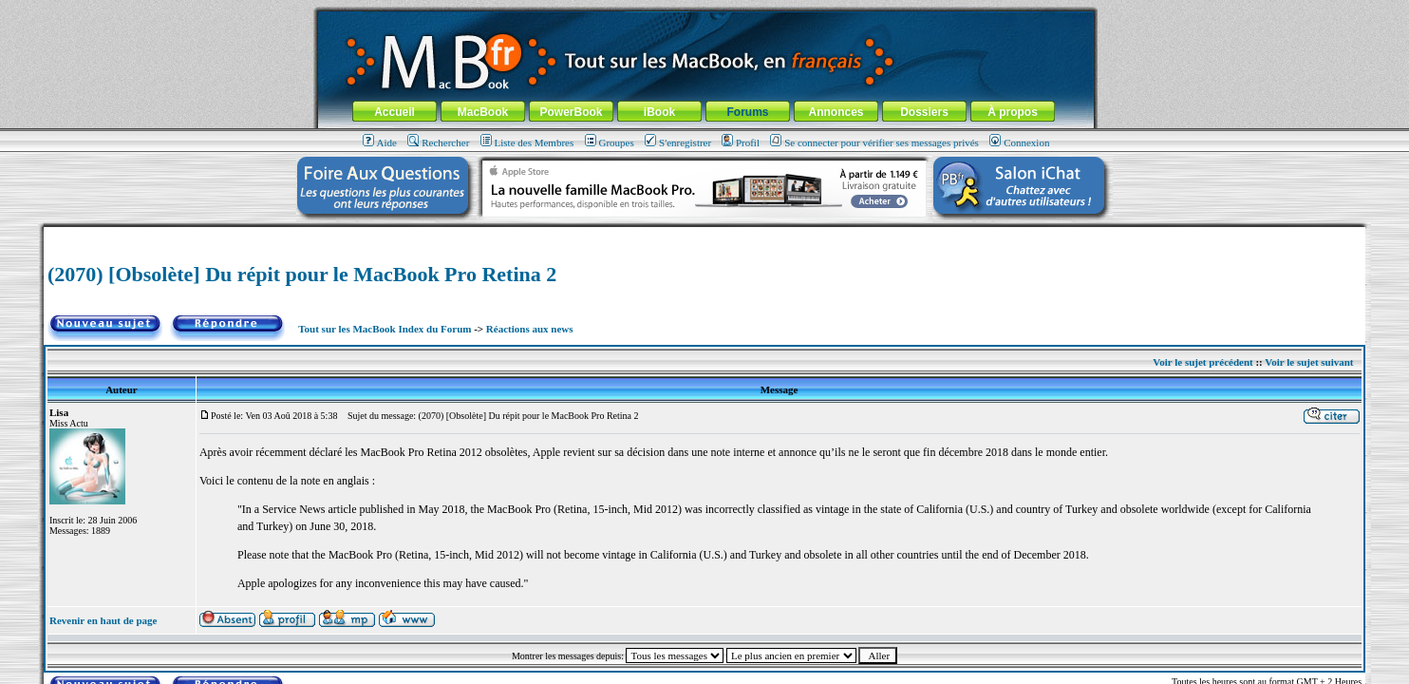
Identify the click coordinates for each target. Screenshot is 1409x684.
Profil (741, 142)
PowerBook (570, 112)
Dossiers (924, 112)
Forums (747, 112)
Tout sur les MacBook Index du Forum (384, 328)
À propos (1012, 112)
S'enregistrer (678, 142)
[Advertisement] (704, 234)
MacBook (483, 112)
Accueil (394, 112)
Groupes (609, 142)
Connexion (1019, 142)
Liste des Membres (527, 142)
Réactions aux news (529, 328)
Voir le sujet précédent (1202, 362)
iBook (659, 112)
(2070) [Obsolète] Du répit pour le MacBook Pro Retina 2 (301, 274)
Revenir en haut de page (103, 620)
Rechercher (438, 142)
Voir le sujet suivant (1309, 362)
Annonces (835, 112)
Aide (380, 142)
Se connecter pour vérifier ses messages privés (874, 142)
